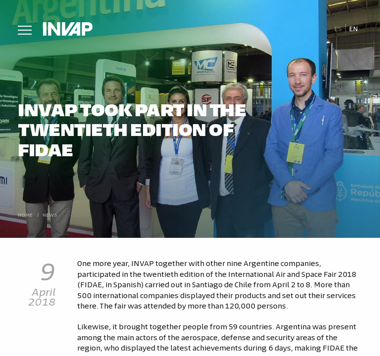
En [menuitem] (353, 28)
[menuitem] (338, 28)
